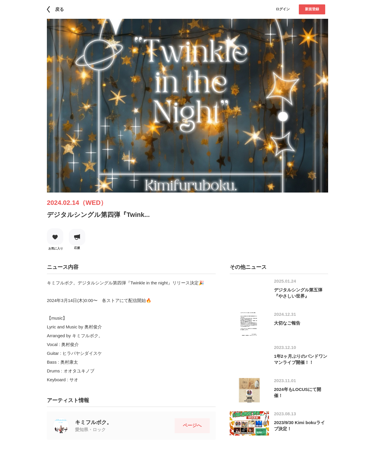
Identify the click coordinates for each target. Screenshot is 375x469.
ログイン (283, 9)
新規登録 (312, 9)
